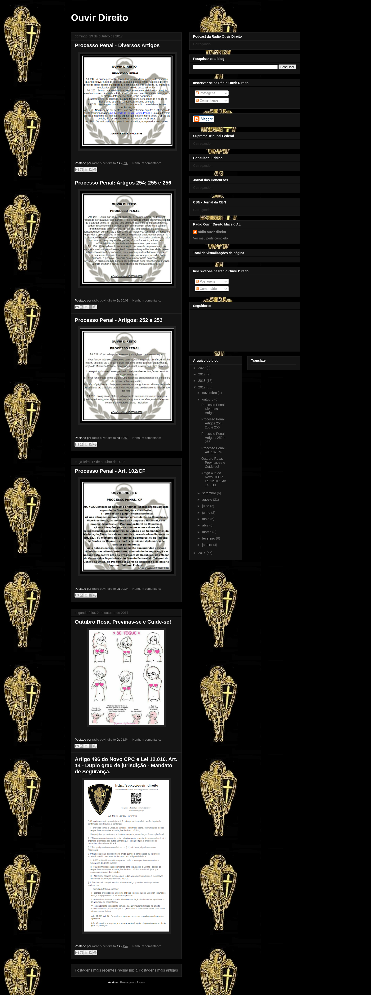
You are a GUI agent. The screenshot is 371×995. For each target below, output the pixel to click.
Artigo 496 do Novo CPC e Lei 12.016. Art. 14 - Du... (214, 479)
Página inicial (127, 970)
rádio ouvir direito (212, 232)
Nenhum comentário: (146, 163)
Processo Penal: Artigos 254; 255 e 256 (123, 183)
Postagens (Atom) (132, 982)
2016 (202, 553)
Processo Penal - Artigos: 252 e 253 (119, 320)
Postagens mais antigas (158, 970)
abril (205, 525)
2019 (202, 374)
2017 (202, 387)
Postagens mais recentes (95, 970)
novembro (210, 393)
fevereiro (209, 538)
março (207, 532)
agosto (207, 499)
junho (206, 512)
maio (206, 519)
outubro (208, 399)
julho (206, 506)
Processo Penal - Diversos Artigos (117, 45)
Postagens (205, 93)
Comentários (207, 100)
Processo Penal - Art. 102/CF (110, 471)
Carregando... (203, 44)
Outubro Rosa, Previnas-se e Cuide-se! (123, 622)
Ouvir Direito (99, 17)
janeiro (207, 545)
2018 (202, 381)
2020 (202, 368)
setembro (209, 493)
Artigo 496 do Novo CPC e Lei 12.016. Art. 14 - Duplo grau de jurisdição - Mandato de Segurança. (126, 765)
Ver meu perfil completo (210, 238)
